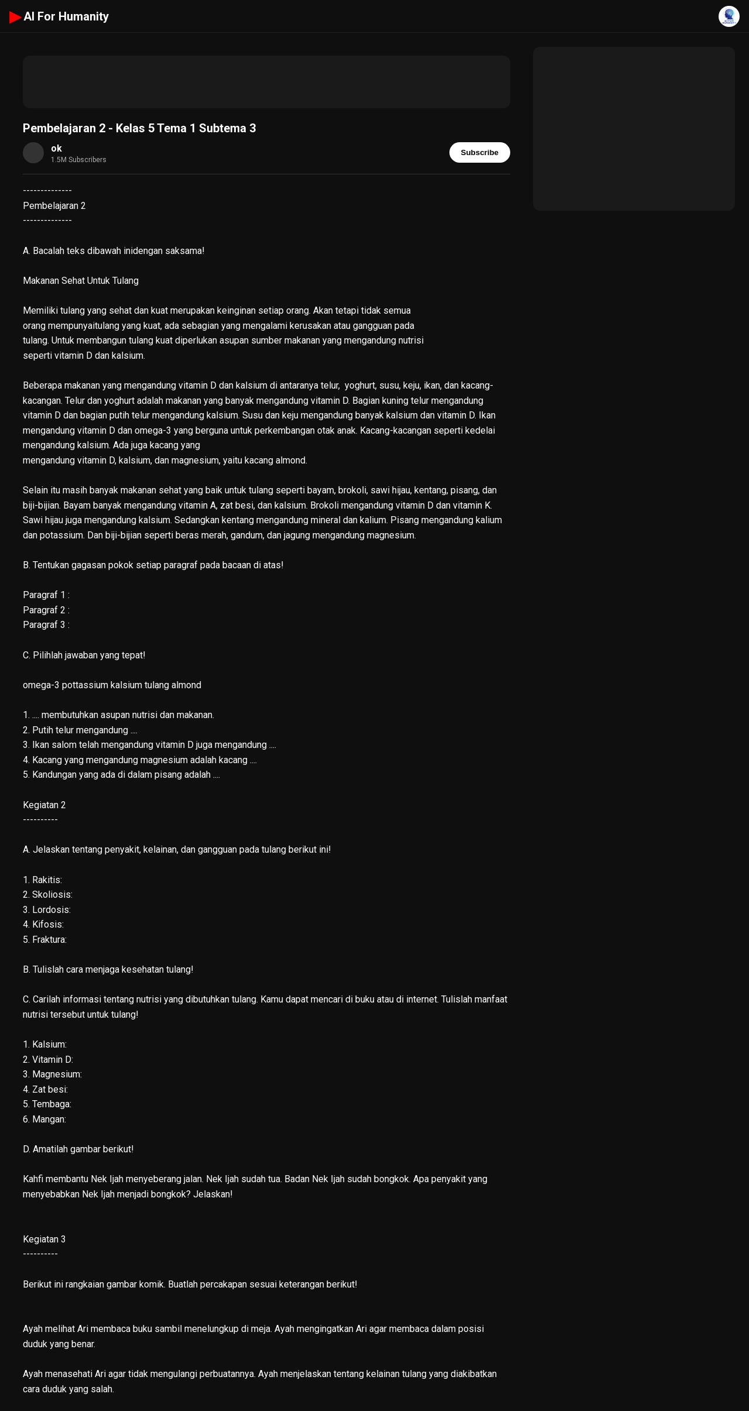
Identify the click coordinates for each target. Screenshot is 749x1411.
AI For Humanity (59, 16)
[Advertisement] (266, 82)
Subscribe (480, 152)
